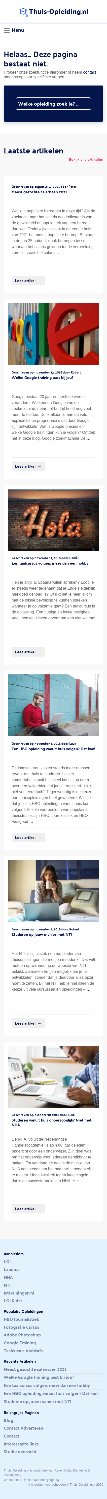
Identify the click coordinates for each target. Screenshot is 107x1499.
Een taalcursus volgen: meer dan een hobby (47, 1385)
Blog (8, 1420)
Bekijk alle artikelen (86, 159)
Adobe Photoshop (22, 1335)
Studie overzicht (20, 1451)
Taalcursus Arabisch (23, 1351)
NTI (7, 1285)
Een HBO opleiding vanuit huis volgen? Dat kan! (51, 1393)
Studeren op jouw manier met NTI (37, 1401)
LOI (7, 1261)
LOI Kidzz (13, 1300)
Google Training (20, 1343)
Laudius (11, 1269)
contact (89, 72)
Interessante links (21, 1444)
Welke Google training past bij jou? (39, 1377)
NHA (8, 1277)
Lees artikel (25, 280)
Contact (12, 1436)
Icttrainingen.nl (19, 1293)
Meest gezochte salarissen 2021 (35, 1369)
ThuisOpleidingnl (53, 11)
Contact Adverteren (23, 1428)
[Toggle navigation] (13, 30)
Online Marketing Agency (41, 1480)
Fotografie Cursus (21, 1327)
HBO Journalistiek (21, 1319)
